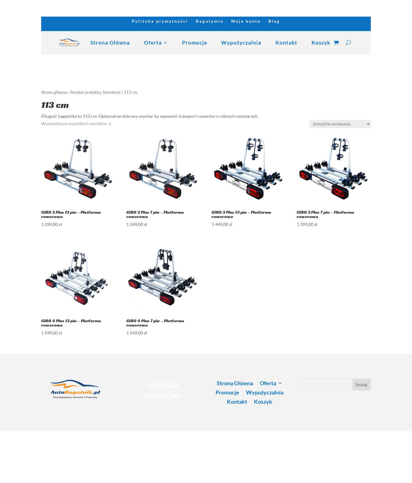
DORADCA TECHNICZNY (162, 391)
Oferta (153, 42)
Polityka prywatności (160, 21)
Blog (274, 21)
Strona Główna (110, 42)
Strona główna (54, 92)
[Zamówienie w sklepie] (340, 124)
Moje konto (246, 21)
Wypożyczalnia (241, 42)
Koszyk (320, 42)
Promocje (194, 42)
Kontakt (286, 42)
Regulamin (210, 21)
